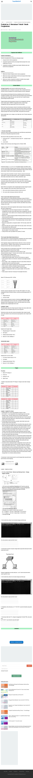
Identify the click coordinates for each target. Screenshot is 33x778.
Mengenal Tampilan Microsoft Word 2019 (16, 694)
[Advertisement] (17, 12)
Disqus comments (16, 675)
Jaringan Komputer (13, 29)
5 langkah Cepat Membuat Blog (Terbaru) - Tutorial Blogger (19, 710)
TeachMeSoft (16, 774)
